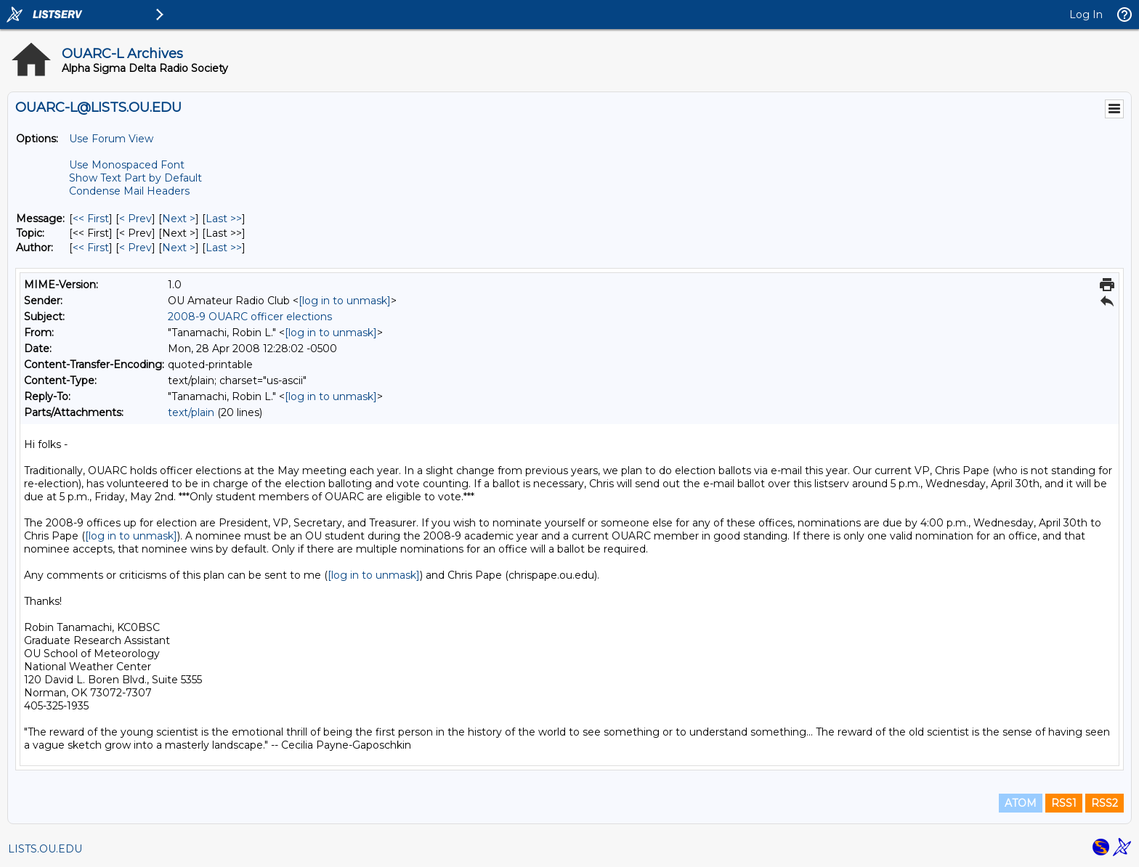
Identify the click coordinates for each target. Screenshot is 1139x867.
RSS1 (1064, 803)
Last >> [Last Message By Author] (224, 247)
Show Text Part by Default (135, 177)
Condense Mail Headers (129, 191)
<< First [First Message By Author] (91, 247)
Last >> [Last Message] (224, 218)
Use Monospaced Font (127, 164)
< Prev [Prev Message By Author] (135, 247)
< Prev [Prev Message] (135, 218)
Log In (1086, 14)
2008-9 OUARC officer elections (250, 316)
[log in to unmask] (345, 300)
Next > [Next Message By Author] (178, 247)
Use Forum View (111, 138)
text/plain (191, 412)
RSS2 (1104, 803)
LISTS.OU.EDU (45, 848)
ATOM (1021, 803)
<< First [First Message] (91, 218)
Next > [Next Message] (178, 218)
